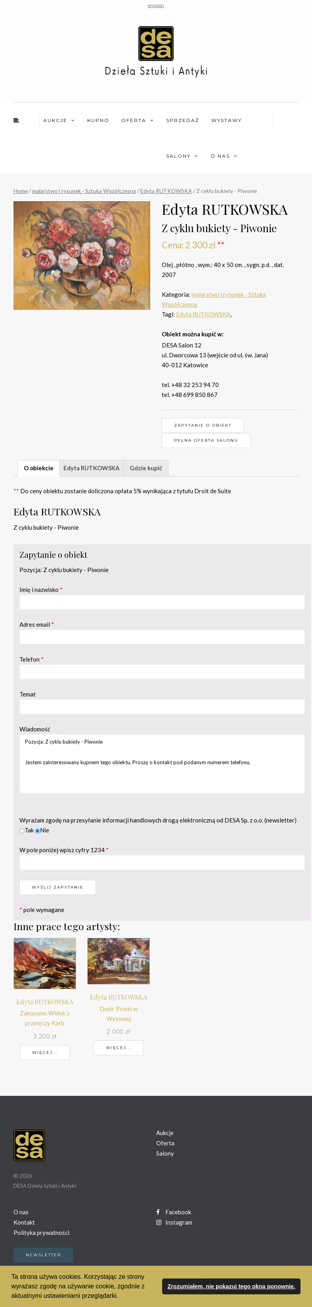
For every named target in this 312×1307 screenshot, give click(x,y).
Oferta (133, 120)
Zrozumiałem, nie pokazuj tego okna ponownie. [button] (231, 1286)
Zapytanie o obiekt (203, 425)
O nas (220, 156)
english (156, 5)
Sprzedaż (182, 120)
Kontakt (24, 1222)
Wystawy (226, 120)
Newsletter (43, 1254)
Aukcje (55, 120)
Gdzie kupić (146, 467)
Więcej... (44, 1052)
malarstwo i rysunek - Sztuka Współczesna (84, 190)
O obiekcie (39, 467)
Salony (178, 156)
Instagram (174, 1222)
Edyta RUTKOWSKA (166, 190)
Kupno (98, 120)
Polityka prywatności (41, 1232)
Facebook (173, 1211)
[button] (121, 1297)
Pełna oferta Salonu (206, 440)
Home (20, 190)
